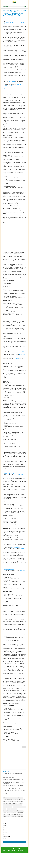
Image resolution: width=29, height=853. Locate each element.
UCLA (18, 21)
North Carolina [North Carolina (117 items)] (19, 804)
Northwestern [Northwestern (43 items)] (5, 806)
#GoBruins (10, 638)
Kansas (14, 20)
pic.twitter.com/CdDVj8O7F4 (9, 568)
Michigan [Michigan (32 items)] (21, 802)
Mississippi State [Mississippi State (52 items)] (5, 804)
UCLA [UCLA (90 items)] (15, 813)
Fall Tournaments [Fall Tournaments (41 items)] (22, 798)
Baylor (9, 20)
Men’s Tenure (11, 776)
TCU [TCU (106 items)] (7, 811)
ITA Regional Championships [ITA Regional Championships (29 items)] (7, 802)
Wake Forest (22, 21)
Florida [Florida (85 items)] (4, 800)
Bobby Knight (6, 17)
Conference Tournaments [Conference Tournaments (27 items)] (11, 798)
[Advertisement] (14, 756)
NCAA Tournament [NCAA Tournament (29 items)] (12, 804)
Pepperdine (8, 21)
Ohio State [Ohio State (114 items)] (10, 806)
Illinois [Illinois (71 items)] (22, 800)
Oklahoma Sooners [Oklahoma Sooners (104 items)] (16, 806)
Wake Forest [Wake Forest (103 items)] (14, 815)
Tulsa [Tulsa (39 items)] (12, 813)
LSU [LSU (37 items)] (18, 802)
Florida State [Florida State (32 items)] (9, 800)
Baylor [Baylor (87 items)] (4, 796)
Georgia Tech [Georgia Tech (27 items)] (17, 800)
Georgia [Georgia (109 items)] (13, 800)
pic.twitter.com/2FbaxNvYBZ (9, 352)
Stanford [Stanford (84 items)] (4, 811)
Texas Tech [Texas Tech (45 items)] (5, 813)
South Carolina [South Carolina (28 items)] (16, 809)
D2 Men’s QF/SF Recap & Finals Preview (17, 787)
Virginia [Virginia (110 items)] (4, 815)
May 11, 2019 (22, 353)
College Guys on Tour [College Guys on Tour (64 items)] (19, 796)
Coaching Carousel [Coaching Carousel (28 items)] (12, 796)
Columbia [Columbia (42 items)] (4, 798)
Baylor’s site (16, 357)
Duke (12, 20)
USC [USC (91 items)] (17, 813)
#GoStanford (18, 83)
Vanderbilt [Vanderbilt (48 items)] (20, 813)
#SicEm (23, 350)
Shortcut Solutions (12, 849)
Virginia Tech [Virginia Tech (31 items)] (9, 815)
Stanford (13, 21)
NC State (18, 20)
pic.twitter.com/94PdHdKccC (17, 638)
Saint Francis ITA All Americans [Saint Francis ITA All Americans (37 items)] (8, 809)
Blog (16, 17)
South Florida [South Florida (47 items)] (22, 809)
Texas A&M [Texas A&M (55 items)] (14, 811)
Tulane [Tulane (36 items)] (9, 813)
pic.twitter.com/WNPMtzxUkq (10, 84)
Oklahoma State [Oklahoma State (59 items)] (22, 806)
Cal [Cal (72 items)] (6, 796)
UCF (16, 21)
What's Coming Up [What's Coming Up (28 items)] (20, 815)
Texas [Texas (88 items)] (10, 811)
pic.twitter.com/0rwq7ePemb (16, 546)
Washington (5, 22)
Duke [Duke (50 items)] (17, 798)
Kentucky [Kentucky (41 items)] (14, 802)
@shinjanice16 (12, 80)
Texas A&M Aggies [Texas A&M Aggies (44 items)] (20, 811)
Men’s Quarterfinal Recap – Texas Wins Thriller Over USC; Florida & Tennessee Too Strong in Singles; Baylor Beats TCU (14, 791)
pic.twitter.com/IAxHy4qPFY (9, 472)
